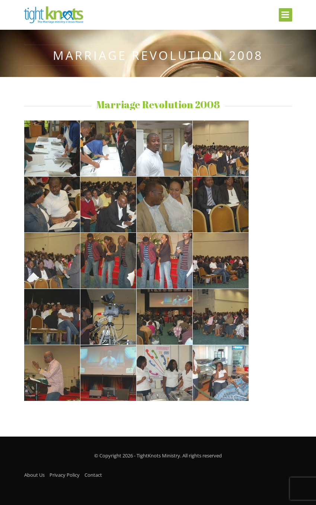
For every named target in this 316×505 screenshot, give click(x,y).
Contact (93, 475)
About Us (34, 475)
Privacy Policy (65, 475)
